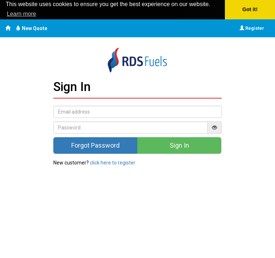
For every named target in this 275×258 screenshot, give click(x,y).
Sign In (179, 145)
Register (252, 28)
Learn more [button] (21, 14)
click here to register (112, 163)
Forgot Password (95, 145)
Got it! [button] (249, 9)
